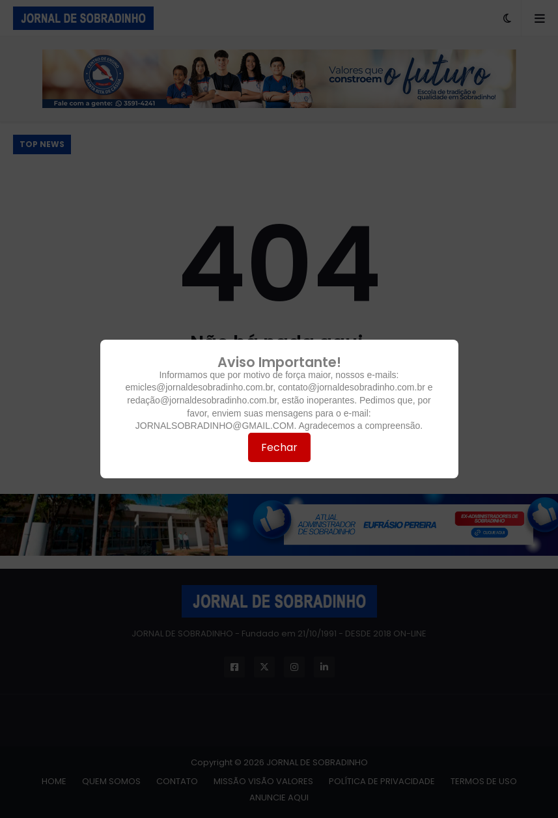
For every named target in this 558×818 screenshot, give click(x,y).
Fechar (279, 447)
